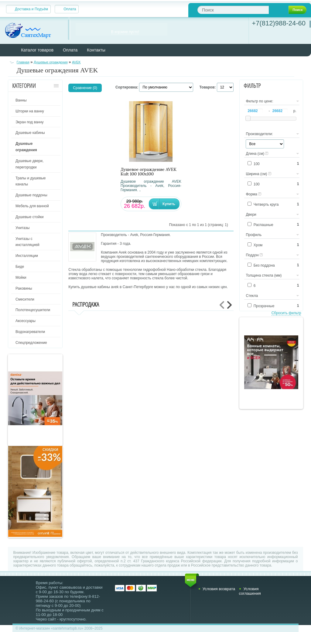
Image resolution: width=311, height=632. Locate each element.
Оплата (69, 9)
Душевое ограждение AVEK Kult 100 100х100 (148, 171)
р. (294, 111)
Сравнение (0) (85, 88)
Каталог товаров (37, 50)
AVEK (76, 62)
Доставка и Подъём (31, 9)
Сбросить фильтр (286, 313)
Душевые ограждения (51, 62)
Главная (23, 62)
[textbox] (233, 10)
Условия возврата (219, 589)
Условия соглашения (250, 591)
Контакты (96, 50)
